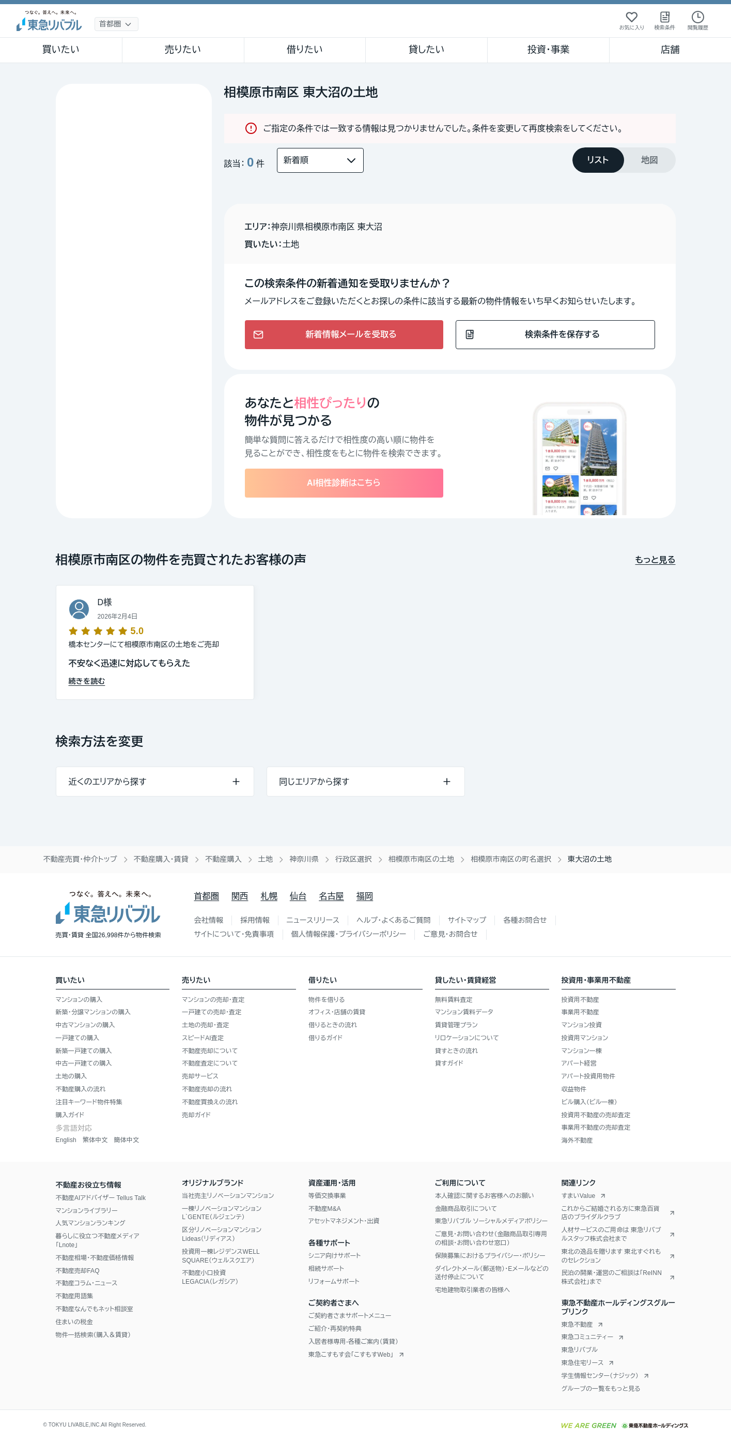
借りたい (305, 49)
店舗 (670, 49)
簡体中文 (126, 1140)
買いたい (61, 49)
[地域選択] (116, 24)
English (66, 1140)
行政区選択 (353, 859)
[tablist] (624, 160)
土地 (265, 859)
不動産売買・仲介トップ (80, 859)
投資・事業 (548, 49)
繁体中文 (95, 1140)
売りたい (183, 49)
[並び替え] (320, 160)
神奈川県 (304, 859)
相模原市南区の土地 (421, 859)
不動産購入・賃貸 (161, 859)
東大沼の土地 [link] (590, 859)
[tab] (598, 160)
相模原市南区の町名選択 (511, 859)
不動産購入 (223, 859)
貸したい (427, 49)
